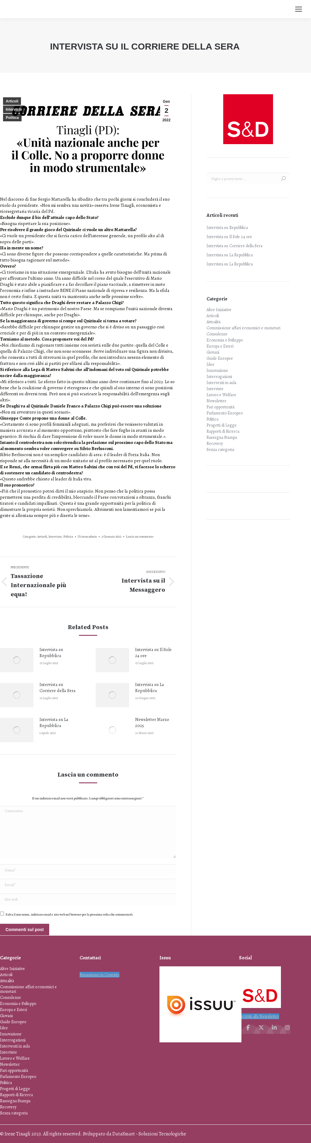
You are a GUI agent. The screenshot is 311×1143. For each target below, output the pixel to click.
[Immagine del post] (16, 660)
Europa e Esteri (220, 346)
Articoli (12, 101)
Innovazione (217, 370)
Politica (12, 118)
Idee (210, 364)
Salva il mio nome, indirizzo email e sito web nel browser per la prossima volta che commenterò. (69, 914)
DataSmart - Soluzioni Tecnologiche (149, 1134)
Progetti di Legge (222, 425)
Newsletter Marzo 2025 (152, 722)
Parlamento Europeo (225, 413)
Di (87, 536)
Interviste (14, 109)
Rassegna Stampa (222, 437)
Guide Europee (220, 358)
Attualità (213, 322)
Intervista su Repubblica (51, 652)
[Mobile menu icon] (298, 9)
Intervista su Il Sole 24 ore (153, 652)
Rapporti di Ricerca (223, 431)
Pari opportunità (220, 407)
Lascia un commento (139, 536)
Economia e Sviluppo (225, 340)
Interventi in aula (221, 382)
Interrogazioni (219, 376)
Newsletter (216, 401)
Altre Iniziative (219, 309)
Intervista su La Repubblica (149, 687)
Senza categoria (220, 449)
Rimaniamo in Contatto (99, 975)
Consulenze (217, 334)
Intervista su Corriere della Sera (57, 687)
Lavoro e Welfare (221, 395)
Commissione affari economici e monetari (243, 328)
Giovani (213, 352)
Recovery (215, 443)
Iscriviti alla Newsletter (259, 1016)
